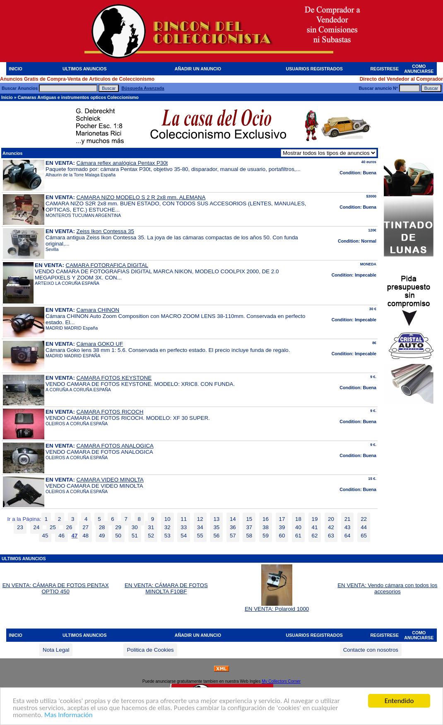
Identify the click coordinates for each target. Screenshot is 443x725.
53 (167, 535)
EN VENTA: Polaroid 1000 (277, 606)
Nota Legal (56, 650)
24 (37, 527)
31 (151, 527)
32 (167, 527)
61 (298, 535)
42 (331, 527)
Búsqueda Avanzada (142, 88)
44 (364, 527)
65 (364, 535)
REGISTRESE (384, 68)
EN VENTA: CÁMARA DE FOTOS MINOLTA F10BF (166, 588)
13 (216, 519)
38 (265, 527)
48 (85, 535)
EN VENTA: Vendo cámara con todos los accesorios (387, 588)
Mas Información (68, 715)
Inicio (7, 97)
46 (61, 535)
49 (102, 535)
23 (20, 527)
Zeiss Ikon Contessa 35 (105, 231)
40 (298, 527)
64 (347, 535)
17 (282, 519)
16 (265, 519)
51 (135, 535)
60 (282, 535)
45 (45, 535)
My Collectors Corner (281, 681)
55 (200, 535)
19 (315, 519)
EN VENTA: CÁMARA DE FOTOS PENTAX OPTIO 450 (55, 588)
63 (331, 535)
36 (233, 527)
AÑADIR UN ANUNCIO (198, 68)
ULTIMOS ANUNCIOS (85, 68)
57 (233, 535)
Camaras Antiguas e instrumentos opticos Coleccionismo (78, 97)
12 (200, 519)
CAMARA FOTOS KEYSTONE (114, 378)
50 (118, 535)
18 (298, 519)
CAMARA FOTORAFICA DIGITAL (107, 265)
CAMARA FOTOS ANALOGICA (115, 446)
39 (282, 527)
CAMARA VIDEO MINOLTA (110, 480)
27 (85, 527)
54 (184, 535)
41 (315, 527)
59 (265, 535)
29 (118, 527)
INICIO (15, 68)
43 (347, 527)
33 (184, 527)
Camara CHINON (98, 310)
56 (216, 535)
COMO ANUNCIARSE (418, 69)
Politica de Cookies (150, 650)
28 (102, 527)
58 (249, 535)
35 (216, 527)
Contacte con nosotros (370, 650)
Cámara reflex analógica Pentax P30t (122, 163)
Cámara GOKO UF (100, 344)
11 (184, 519)
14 (233, 519)
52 (151, 535)
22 (364, 519)
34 (200, 527)
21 (347, 519)
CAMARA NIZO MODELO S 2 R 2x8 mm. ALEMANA (141, 197)
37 (249, 527)
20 (331, 519)
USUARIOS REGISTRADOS (314, 68)
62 (315, 535)
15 (249, 519)
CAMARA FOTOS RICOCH (110, 412)
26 (69, 527)
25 (53, 527)
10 (167, 519)
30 (135, 527)
